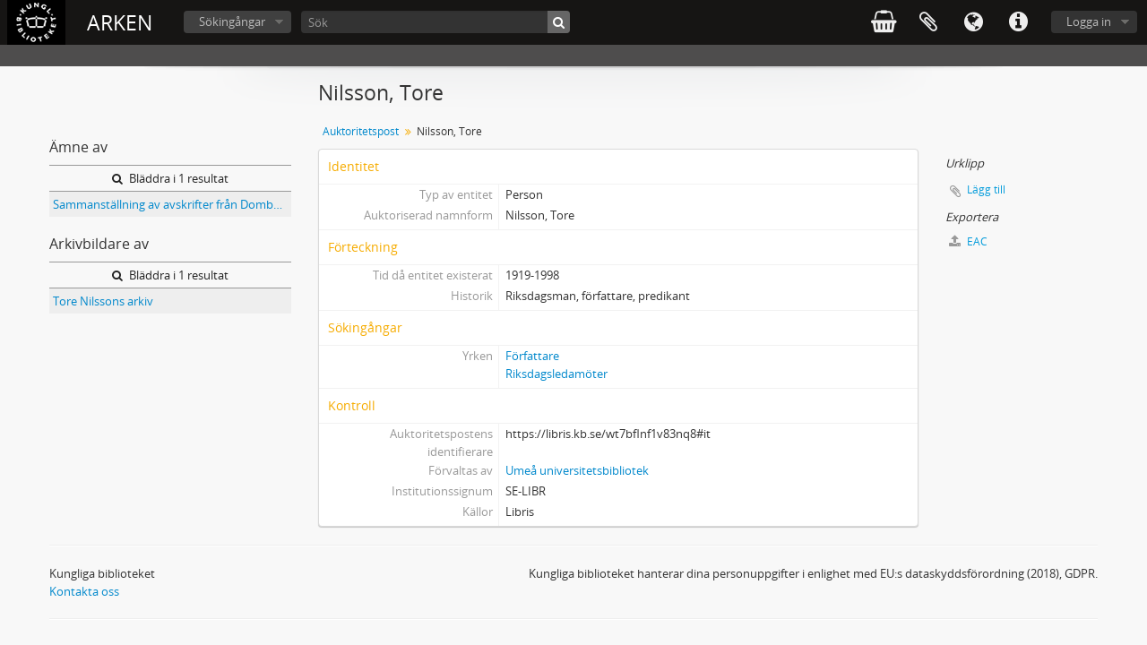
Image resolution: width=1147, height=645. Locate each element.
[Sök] (435, 22)
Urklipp (928, 22)
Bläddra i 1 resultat (170, 178)
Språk (973, 22)
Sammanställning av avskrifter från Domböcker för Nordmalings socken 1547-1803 (172, 204)
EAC (968, 241)
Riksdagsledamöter (556, 374)
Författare (532, 356)
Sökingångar (232, 21)
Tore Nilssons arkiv (103, 301)
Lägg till (986, 189)
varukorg (883, 22)
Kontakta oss (84, 591)
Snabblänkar (1018, 22)
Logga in (1088, 21)
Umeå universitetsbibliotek (577, 470)
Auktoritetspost (361, 131)
